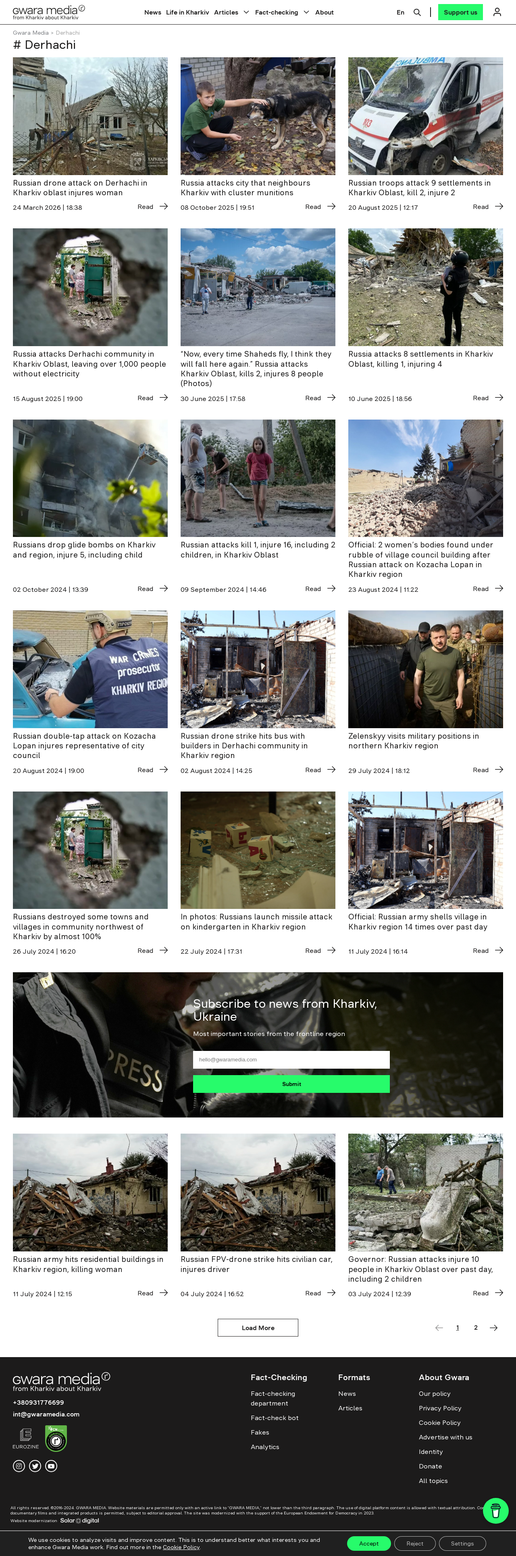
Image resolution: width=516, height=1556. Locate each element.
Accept (369, 1543)
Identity (431, 1451)
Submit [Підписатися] (291, 1084)
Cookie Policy (440, 1422)
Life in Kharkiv (187, 12)
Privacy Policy (440, 1408)
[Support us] (460, 12)
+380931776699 (38, 1402)
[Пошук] (417, 11)
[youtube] (51, 1466)
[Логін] (497, 12)
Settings (462, 1543)
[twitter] (35, 1466)
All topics (433, 1480)
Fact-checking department (273, 1398)
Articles (226, 12)
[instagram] (19, 1466)
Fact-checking (276, 12)
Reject (415, 1543)
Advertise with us (445, 1437)
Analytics (265, 1446)
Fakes (260, 1432)
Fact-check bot (275, 1417)
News (152, 12)
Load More (258, 1327)
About (324, 12)
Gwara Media (31, 33)
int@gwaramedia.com (46, 1414)
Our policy (435, 1393)
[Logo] (49, 12)
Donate (430, 1466)
